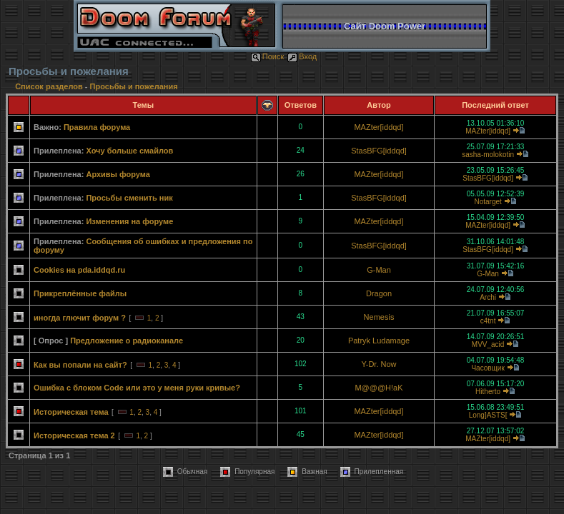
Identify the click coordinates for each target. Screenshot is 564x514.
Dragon (379, 293)
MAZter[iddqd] (378, 127)
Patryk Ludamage (379, 340)
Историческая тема (71, 412)
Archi (488, 297)
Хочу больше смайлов (129, 150)
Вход (302, 56)
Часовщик (487, 368)
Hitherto (487, 391)
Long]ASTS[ (488, 415)
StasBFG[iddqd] (379, 150)
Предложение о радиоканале (126, 340)
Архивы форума (117, 174)
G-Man (379, 270)
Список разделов (50, 86)
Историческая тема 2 (74, 435)
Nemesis (379, 317)
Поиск (267, 56)
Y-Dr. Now (378, 364)
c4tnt (488, 321)
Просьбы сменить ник (129, 197)
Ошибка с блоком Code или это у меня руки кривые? (137, 387)
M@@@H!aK (378, 387)
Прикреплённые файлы (80, 293)
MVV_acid (488, 344)
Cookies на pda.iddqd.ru (79, 270)
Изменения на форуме (129, 221)
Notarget (487, 202)
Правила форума (97, 127)
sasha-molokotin (488, 154)
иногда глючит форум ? (80, 317)
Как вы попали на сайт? (80, 365)
